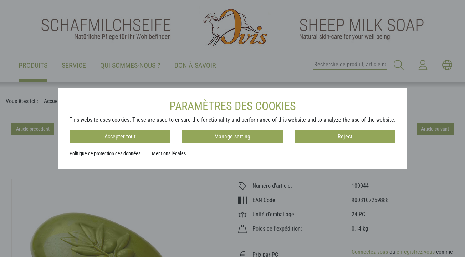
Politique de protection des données (105, 153)
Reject (345, 136)
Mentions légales (169, 153)
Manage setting (232, 136)
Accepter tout (120, 136)
